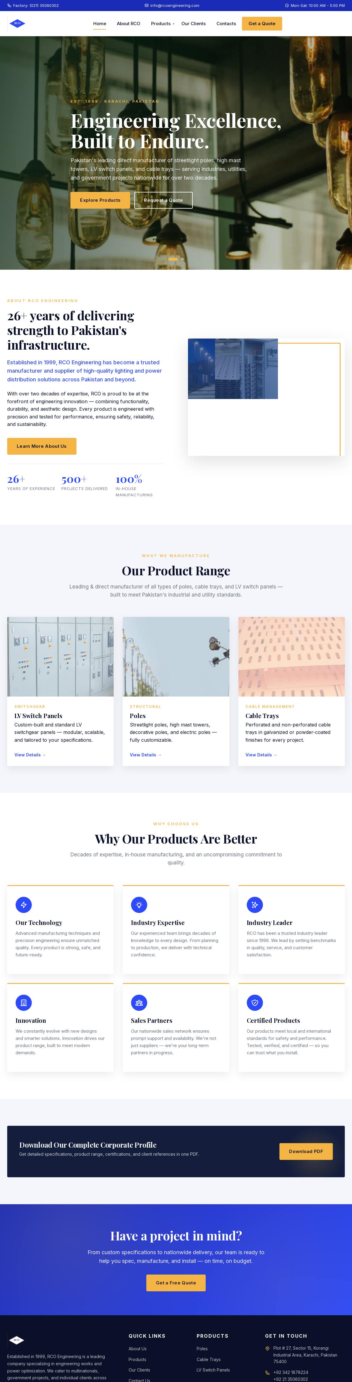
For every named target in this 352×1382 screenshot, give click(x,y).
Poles (202, 1348)
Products (161, 23)
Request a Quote (163, 200)
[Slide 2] (182, 259)
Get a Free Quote (176, 1283)
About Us (138, 1348)
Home (99, 23)
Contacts (226, 23)
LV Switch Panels (213, 1369)
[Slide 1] (173, 259)
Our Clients (193, 23)
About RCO (128, 23)
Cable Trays (209, 1359)
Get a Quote (262, 23)
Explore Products (100, 200)
